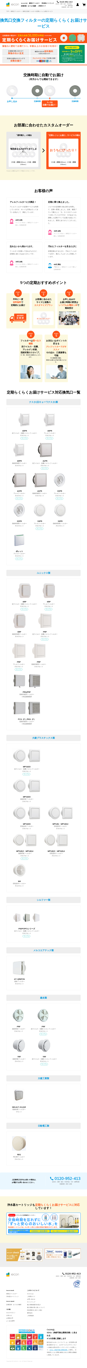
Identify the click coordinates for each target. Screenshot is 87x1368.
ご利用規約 (30, 1315)
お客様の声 (9, 1318)
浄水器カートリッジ (48, 3)
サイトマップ (31, 1302)
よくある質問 (10, 1321)
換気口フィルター (34, 3)
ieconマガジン (10, 1312)
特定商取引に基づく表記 (34, 1310)
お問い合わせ (31, 1299)
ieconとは (24, 3)
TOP (7, 11)
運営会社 (30, 1313)
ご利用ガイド (42, 6)
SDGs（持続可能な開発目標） (59, 1350)
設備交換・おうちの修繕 (28, 6)
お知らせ (9, 1315)
